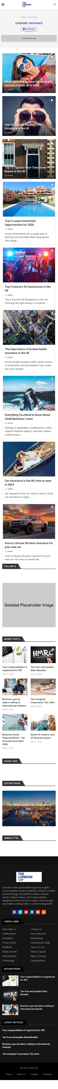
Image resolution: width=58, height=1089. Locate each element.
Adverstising (37, 938)
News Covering (38, 956)
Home (23, 17)
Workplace (7, 938)
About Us (21, 1074)
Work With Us (9, 929)
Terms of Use (37, 947)
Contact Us (36, 929)
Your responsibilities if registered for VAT (14, 669)
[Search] (54, 4)
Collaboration (9, 934)
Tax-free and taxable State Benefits (42, 669)
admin (10, 89)
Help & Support (38, 952)
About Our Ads (9, 952)
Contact (34, 1074)
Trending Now (38, 961)
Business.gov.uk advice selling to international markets (14, 702)
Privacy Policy (9, 943)
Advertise (47, 1074)
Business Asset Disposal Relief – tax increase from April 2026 (13, 739)
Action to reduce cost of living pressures (42, 736)
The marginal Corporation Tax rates (43, 701)
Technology (8, 961)
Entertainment (9, 956)
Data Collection (38, 934)
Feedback (7, 947)
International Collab (40, 943)
